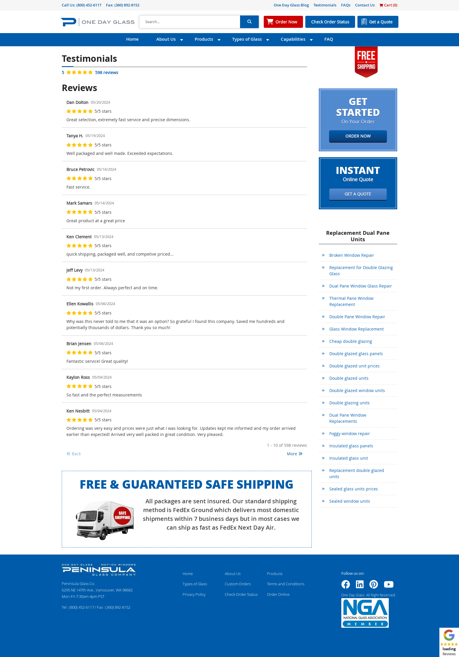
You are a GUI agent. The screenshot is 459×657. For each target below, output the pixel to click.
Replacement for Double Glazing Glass (361, 270)
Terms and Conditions (285, 583)
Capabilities (293, 39)
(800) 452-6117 (88, 5)
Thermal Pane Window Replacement (351, 301)
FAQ (328, 39)
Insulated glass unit (348, 458)
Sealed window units (349, 501)
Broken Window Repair (351, 255)
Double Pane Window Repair (357, 316)
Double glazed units (349, 378)
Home (132, 39)
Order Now (286, 22)
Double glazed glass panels (356, 353)
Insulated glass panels (351, 446)
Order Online (278, 594)
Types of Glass (247, 39)
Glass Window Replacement (356, 329)
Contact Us (365, 5)
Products (204, 39)
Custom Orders (238, 583)
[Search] (189, 22)
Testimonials (325, 5)
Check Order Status (330, 22)
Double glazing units (349, 403)
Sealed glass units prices (353, 489)
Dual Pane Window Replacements (347, 418)
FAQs (345, 5)
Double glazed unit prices (354, 366)
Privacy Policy (194, 594)
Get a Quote (381, 22)
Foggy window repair (349, 433)
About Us (166, 39)
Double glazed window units (357, 390)
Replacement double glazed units (356, 473)
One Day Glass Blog (291, 5)
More (294, 453)
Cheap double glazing (350, 341)
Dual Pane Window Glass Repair (360, 286)
